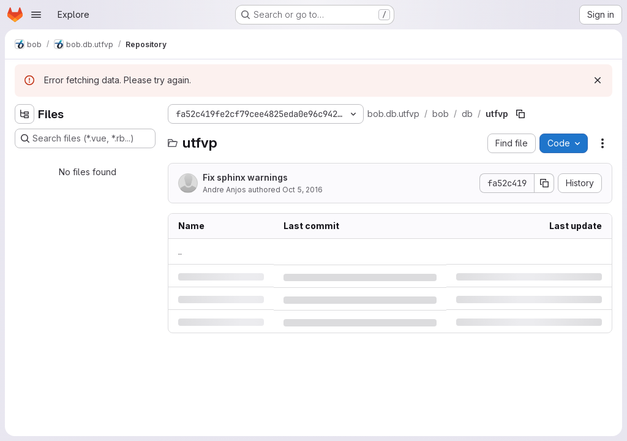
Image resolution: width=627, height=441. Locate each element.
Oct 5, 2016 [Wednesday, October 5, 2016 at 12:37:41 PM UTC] (302, 189)
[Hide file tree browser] (24, 114)
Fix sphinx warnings (245, 177)
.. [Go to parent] (180, 251)
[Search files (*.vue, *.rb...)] (85, 138)
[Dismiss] (597, 80)
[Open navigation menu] (36, 14)
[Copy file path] (520, 114)
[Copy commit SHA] (544, 183)
